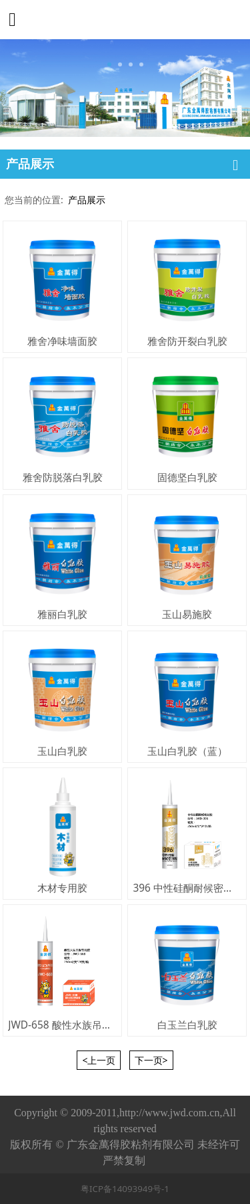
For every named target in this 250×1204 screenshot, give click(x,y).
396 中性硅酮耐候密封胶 (188, 887)
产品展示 (86, 199)
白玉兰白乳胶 (187, 1024)
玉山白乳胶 (62, 751)
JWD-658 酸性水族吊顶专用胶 (74, 1024)
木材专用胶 (62, 887)
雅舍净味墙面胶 (62, 341)
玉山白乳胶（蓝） (187, 751)
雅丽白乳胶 (62, 614)
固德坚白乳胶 (187, 477)
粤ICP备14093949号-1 (125, 1189)
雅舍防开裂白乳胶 (187, 341)
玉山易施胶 (187, 614)
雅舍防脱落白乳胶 (63, 477)
